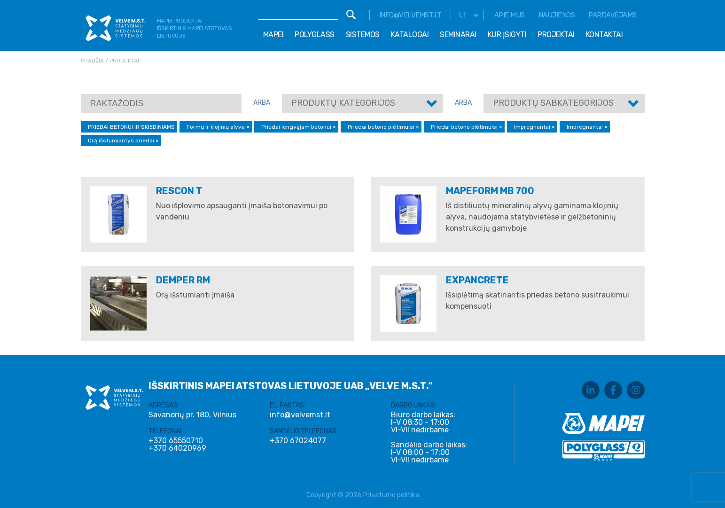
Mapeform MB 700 (490, 190)
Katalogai (410, 34)
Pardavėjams (612, 15)
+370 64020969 (177, 448)
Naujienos (556, 15)
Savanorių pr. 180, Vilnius (192, 414)
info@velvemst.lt (410, 15)
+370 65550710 (175, 441)
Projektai (556, 34)
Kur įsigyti (507, 34)
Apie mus (509, 15)
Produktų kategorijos (343, 103)
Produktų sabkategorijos (553, 103)
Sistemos (363, 34)
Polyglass (315, 34)
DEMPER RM (183, 280)
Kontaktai (604, 34)
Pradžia (92, 60)
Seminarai (458, 34)
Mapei (273, 34)
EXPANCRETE (477, 280)
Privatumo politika (391, 495)
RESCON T (179, 190)
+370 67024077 (298, 441)
